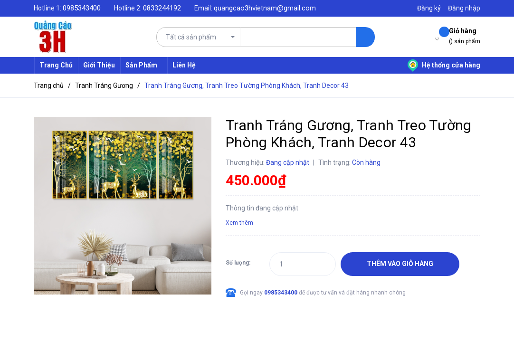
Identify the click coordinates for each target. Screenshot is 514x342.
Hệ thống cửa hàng (444, 65)
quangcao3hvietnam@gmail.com (265, 8)
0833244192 (162, 8)
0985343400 (82, 8)
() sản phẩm (464, 35)
